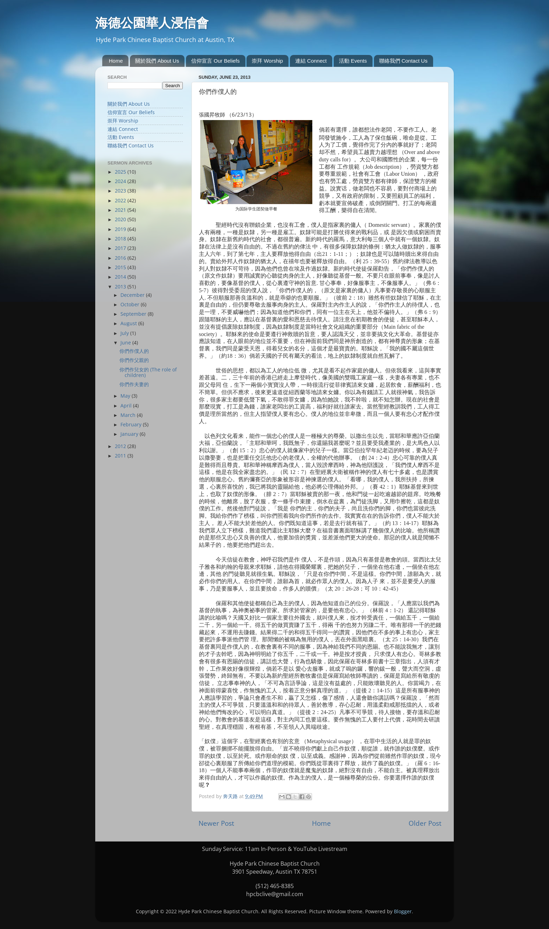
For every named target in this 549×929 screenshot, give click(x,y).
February (131, 424)
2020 (121, 219)
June (126, 343)
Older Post (425, 823)
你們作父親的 (134, 360)
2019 (121, 229)
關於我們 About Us (157, 61)
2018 (121, 239)
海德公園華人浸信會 (152, 22)
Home (116, 61)
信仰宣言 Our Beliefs (215, 61)
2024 (121, 181)
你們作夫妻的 (134, 384)
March (128, 415)
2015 (121, 267)
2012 (121, 446)
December (133, 295)
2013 (121, 287)
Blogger (403, 911)
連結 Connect (311, 61)
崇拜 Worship (267, 61)
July (125, 333)
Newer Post (216, 823)
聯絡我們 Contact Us (403, 61)
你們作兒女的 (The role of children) (148, 372)
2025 (121, 172)
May (126, 396)
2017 (121, 248)
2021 (121, 210)
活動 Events (353, 61)
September (134, 314)
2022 (121, 200)
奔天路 (231, 796)
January (130, 434)
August (129, 323)
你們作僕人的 (134, 351)
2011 (121, 456)
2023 (121, 191)
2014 (121, 277)
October (130, 304)
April (126, 406)
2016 (121, 258)
